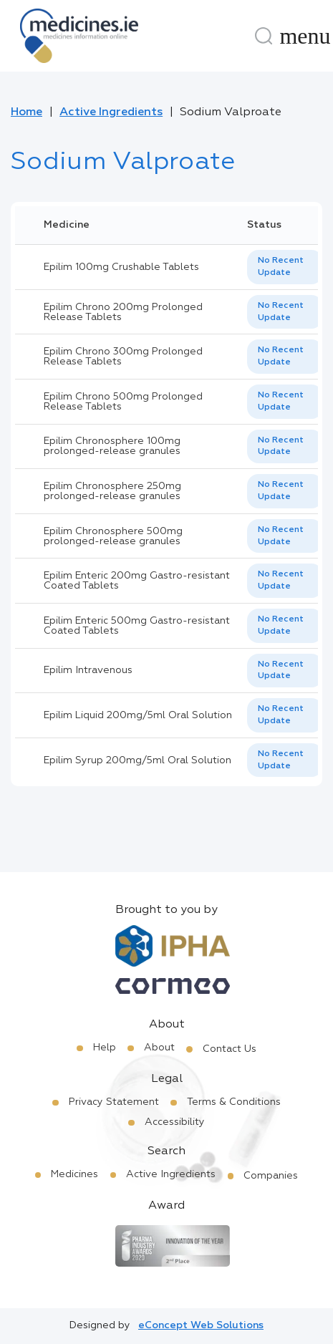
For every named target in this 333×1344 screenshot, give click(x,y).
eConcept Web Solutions (201, 1325)
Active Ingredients (111, 112)
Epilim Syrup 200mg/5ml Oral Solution (137, 760)
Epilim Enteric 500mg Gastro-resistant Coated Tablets (137, 626)
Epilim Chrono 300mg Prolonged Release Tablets (123, 357)
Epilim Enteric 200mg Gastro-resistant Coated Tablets (137, 581)
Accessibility (175, 1122)
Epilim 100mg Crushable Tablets (121, 267)
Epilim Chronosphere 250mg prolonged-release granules (112, 491)
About (159, 1048)
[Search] (263, 36)
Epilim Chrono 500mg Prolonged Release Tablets (123, 402)
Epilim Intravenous (88, 670)
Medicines (74, 1174)
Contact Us (229, 1049)
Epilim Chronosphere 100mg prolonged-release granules (112, 446)
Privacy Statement (114, 1102)
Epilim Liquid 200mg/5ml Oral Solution (138, 715)
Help (104, 1048)
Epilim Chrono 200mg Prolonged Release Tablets (123, 312)
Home (26, 112)
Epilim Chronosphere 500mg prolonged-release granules (113, 536)
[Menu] (305, 36)
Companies (270, 1176)
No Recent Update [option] (281, 266)
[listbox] (285, 267)
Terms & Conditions (234, 1102)
